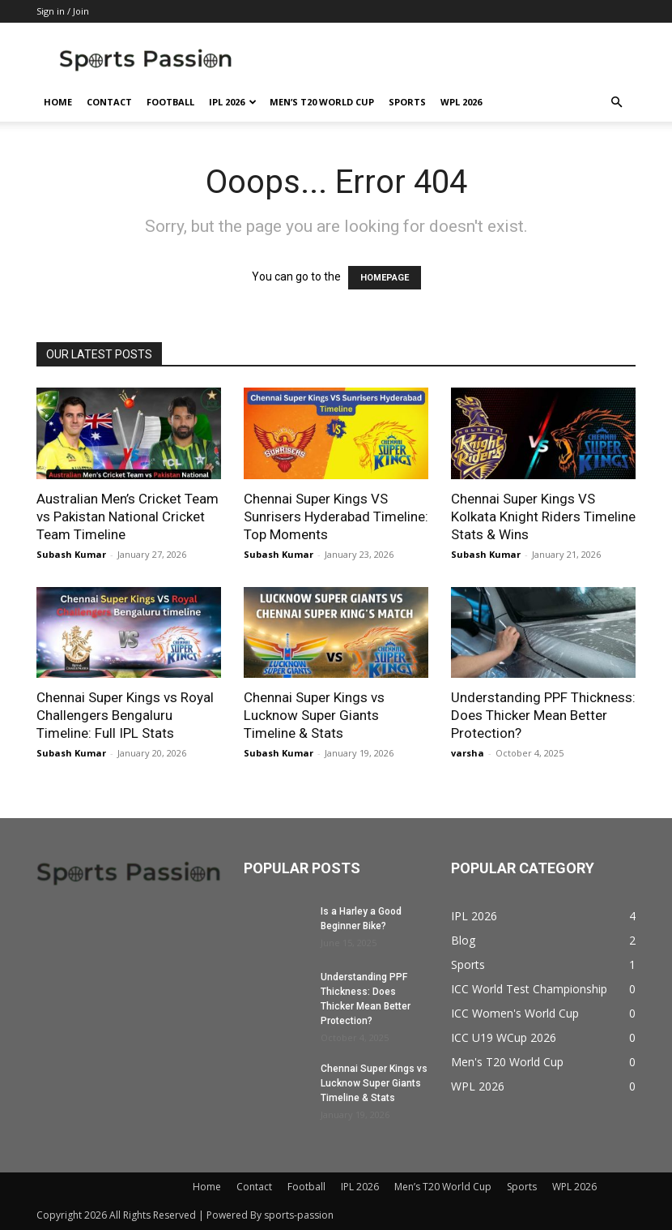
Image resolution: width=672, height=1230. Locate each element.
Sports (407, 102)
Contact (109, 102)
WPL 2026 (461, 102)
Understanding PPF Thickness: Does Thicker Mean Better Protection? (543, 715)
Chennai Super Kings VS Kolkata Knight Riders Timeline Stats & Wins (543, 516)
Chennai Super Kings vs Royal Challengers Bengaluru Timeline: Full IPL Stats (125, 715)
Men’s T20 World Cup (322, 102)
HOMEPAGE (384, 277)
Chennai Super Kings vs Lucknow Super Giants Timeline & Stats (314, 715)
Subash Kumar (71, 554)
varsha (467, 753)
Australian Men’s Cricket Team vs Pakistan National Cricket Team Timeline (127, 516)
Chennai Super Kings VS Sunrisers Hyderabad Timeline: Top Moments (336, 516)
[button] (616, 102)
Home (58, 102)
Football (170, 102)
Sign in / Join (62, 11)
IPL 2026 (233, 102)
